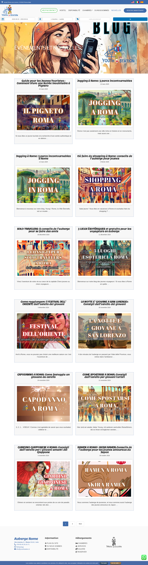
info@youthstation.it (22, 549)
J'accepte (104, 563)
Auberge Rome (26, 539)
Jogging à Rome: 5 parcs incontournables (104, 80)
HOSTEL (63, 10)
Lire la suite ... (115, 563)
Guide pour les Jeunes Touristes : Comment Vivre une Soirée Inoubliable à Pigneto (43, 83)
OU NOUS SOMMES (101, 10)
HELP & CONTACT (49, 10)
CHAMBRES (87, 10)
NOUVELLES (116, 10)
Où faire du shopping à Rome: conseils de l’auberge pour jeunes (104, 157)
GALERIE (80, 549)
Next (80, 524)
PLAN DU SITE (51, 543)
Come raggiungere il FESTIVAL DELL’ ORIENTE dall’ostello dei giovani (43, 303)
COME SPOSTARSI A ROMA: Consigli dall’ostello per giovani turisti (104, 376)
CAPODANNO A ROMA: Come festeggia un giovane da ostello (43, 376)
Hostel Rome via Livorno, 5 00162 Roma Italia (16, 2)
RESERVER (81, 552)
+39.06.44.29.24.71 (21, 544)
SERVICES (81, 546)
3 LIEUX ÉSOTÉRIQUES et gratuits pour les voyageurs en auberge (104, 230)
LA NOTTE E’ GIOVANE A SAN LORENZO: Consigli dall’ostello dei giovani (104, 303)
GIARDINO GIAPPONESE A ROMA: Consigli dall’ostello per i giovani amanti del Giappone (43, 450)
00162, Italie (26, 542)
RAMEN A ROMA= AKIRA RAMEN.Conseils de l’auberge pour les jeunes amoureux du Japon (104, 450)
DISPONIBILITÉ (74, 10)
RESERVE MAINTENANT (135, 10)
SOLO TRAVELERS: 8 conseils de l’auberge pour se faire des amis (43, 230)
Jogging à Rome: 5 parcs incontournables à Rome (43, 157)
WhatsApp (19, 547)
